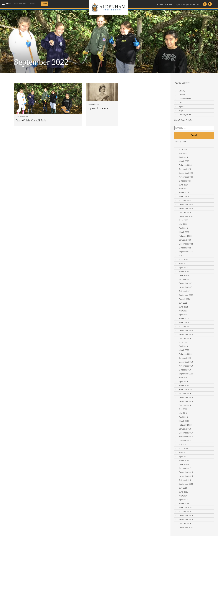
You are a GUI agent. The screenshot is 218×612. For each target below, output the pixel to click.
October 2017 (185, 441)
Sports (182, 106)
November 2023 (186, 208)
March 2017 (184, 460)
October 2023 (185, 212)
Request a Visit (20, 4)
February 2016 (185, 507)
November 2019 (186, 366)
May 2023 (183, 224)
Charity (182, 91)
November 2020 (186, 334)
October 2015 (185, 523)
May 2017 (183, 452)
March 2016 (184, 504)
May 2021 (183, 311)
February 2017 (185, 464)
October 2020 (185, 338)
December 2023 (186, 204)
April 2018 (183, 417)
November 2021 (186, 287)
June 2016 (183, 492)
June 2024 (183, 185)
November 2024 (186, 177)
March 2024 (184, 193)
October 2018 (185, 405)
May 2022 (183, 263)
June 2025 (183, 149)
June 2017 (183, 448)
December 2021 (186, 283)
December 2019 (186, 362)
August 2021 (184, 299)
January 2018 (185, 429)
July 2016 (183, 488)
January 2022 (185, 279)
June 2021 (183, 307)
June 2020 (183, 342)
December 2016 (186, 472)
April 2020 (183, 346)
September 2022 (186, 252)
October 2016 (185, 480)
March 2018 (184, 421)
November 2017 (186, 437)
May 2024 (183, 189)
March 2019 (184, 385)
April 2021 (183, 315)
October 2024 (185, 181)
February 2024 (185, 196)
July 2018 (183, 409)
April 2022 (183, 267)
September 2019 (186, 374)
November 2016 (186, 476)
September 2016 (186, 484)
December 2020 (186, 330)
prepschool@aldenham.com (187, 4)
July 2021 (183, 303)
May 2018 (183, 413)
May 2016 (183, 496)
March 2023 (184, 232)
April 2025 (183, 157)
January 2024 (185, 200)
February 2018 (185, 425)
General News (185, 99)
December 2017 (186, 433)
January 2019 (185, 393)
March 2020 (184, 350)
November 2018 (186, 401)
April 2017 (183, 456)
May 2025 (183, 153)
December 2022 (186, 244)
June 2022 (183, 259)
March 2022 (184, 271)
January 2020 (185, 358)
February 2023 (185, 236)
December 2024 (186, 173)
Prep (181, 102)
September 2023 (186, 216)
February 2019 (185, 389)
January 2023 (185, 240)
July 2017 (183, 444)
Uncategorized (185, 114)
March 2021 (184, 319)
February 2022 (185, 275)
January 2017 (185, 468)
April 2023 (183, 228)
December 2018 (186, 397)
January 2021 (185, 326)
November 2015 (186, 519)
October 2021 (185, 291)
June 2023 (183, 220)
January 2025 (185, 169)
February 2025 (185, 165)
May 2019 (183, 378)
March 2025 (184, 161)
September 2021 (186, 295)
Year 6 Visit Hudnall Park (31, 120)
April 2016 (183, 500)
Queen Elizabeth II (100, 108)
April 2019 (183, 381)
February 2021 (185, 322)
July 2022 (183, 256)
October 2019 (185, 370)
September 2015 (186, 527)
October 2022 (185, 248)
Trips (181, 110)
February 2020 (185, 354)
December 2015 (186, 515)
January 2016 (185, 511)
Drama (182, 95)
